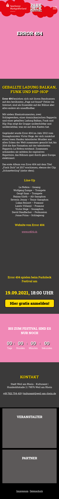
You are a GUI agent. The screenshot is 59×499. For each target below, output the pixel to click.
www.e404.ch (29, 231)
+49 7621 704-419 (12, 393)
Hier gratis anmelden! (29, 303)
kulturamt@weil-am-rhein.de (39, 393)
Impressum (22, 491)
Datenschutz (36, 491)
